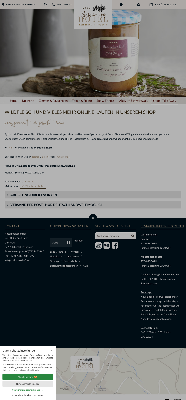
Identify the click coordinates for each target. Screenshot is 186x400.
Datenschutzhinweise (21, 395)
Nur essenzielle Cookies (27, 384)
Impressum (38, 395)
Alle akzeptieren (28, 377)
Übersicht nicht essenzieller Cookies (27, 390)
